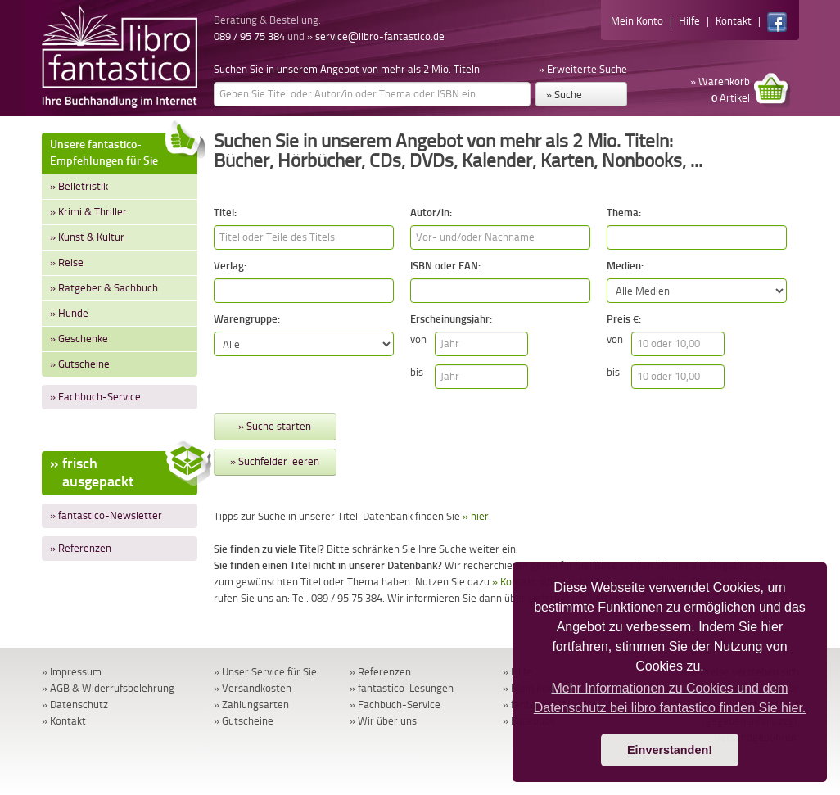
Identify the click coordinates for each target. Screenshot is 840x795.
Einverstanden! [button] (669, 750)
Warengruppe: (247, 319)
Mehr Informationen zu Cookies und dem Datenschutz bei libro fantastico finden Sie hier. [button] (670, 698)
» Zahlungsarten (251, 704)
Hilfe (689, 21)
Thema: (624, 212)
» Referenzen (80, 548)
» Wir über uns (383, 721)
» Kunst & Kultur (87, 237)
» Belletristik (79, 186)
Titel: (225, 212)
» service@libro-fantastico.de (376, 36)
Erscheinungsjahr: (451, 319)
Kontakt (734, 21)
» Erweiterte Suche (583, 69)
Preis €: (624, 319)
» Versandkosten (252, 688)
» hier (476, 516)
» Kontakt (64, 721)
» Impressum (72, 672)
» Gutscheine (80, 364)
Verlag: (230, 266)
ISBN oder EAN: (445, 266)
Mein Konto (637, 21)
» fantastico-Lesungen (402, 688)
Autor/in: (431, 212)
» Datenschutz (75, 704)
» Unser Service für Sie (265, 672)
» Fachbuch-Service (95, 397)
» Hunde (69, 313)
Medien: (625, 266)
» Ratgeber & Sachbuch (104, 288)
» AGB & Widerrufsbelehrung (108, 688)
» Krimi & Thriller (88, 212)
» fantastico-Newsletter (106, 515)
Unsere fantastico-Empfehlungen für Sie (123, 150)
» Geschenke (79, 338)
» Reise (67, 262)
